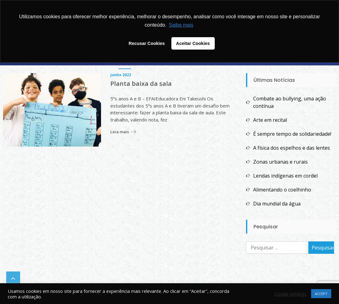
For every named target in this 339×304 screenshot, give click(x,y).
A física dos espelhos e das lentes (291, 147)
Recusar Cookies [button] (147, 43)
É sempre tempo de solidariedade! (292, 133)
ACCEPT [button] (321, 293)
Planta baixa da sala (141, 83)
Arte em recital (270, 120)
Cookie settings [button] (290, 294)
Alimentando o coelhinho (282, 189)
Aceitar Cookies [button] (193, 43)
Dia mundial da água (277, 203)
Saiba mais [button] (181, 25)
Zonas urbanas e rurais (280, 161)
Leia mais (119, 131)
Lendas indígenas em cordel (285, 175)
